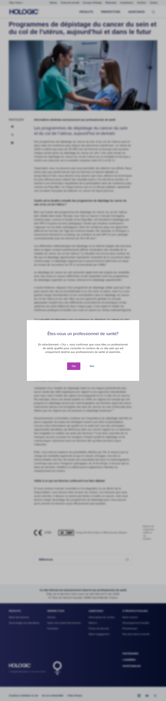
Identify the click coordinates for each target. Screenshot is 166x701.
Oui (74, 366)
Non (92, 366)
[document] (83, 350)
